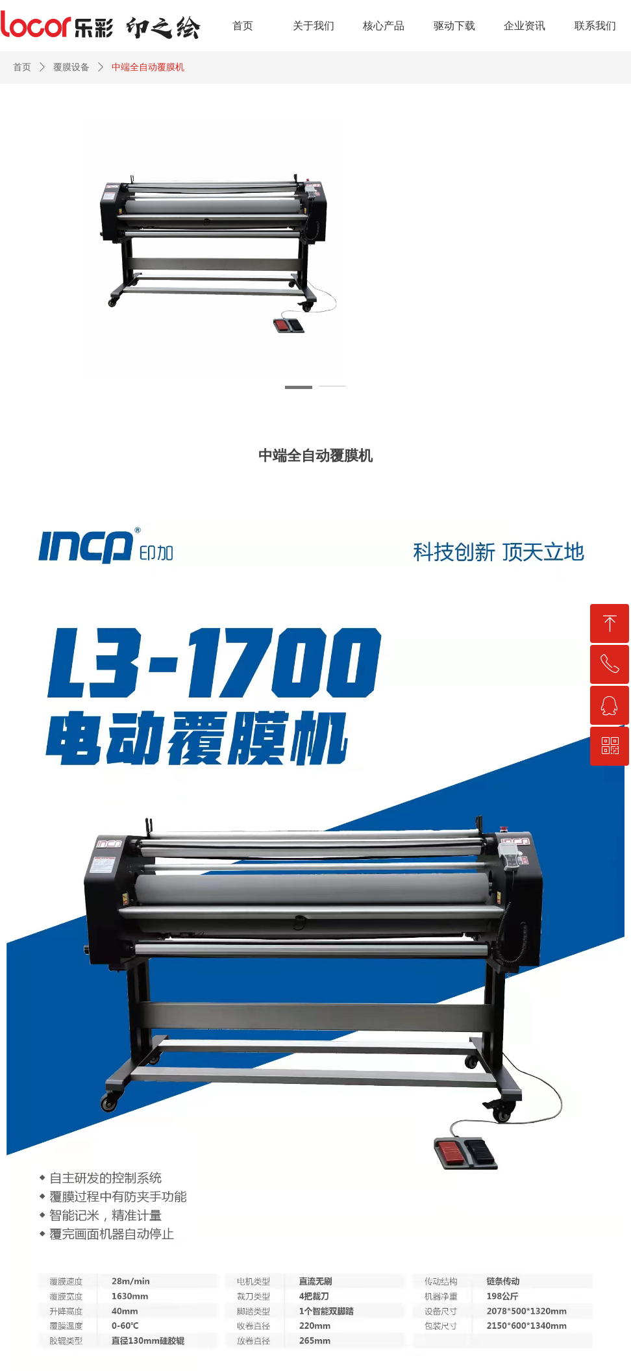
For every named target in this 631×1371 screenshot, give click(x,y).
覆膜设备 (71, 67)
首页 (22, 67)
